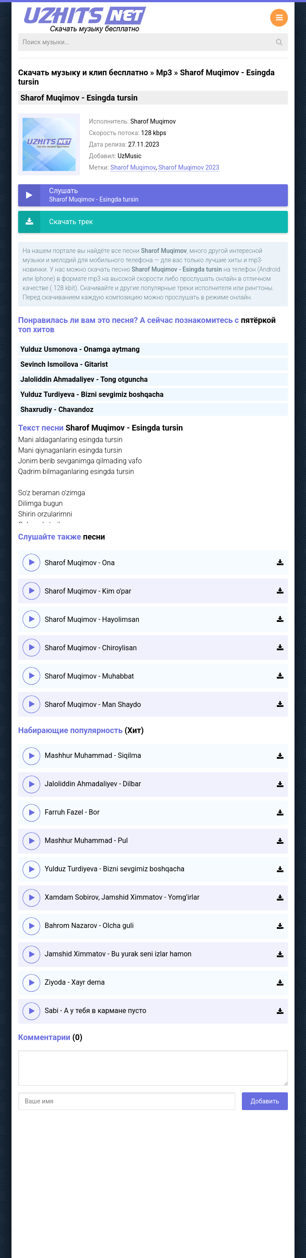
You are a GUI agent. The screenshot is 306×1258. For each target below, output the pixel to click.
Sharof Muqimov (133, 167)
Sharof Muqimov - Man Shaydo (93, 704)
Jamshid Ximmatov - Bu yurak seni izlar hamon (118, 954)
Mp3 (164, 72)
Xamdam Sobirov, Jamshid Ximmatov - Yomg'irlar (122, 897)
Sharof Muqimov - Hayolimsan (92, 619)
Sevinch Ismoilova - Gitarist (64, 364)
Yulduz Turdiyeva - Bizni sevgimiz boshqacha (92, 394)
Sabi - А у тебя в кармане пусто (95, 1010)
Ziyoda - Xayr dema (75, 982)
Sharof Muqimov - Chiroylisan (91, 648)
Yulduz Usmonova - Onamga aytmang (80, 349)
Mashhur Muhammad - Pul (86, 840)
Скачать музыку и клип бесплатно (83, 72)
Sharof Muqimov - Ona (80, 563)
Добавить (265, 1101)
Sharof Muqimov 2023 (188, 167)
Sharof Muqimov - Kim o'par (88, 591)
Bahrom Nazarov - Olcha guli (89, 925)
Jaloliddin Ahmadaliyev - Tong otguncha (84, 379)
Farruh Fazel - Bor (72, 812)
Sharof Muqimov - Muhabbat (89, 676)
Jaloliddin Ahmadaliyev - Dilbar (93, 784)
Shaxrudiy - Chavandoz (56, 409)
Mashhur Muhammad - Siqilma (93, 755)
